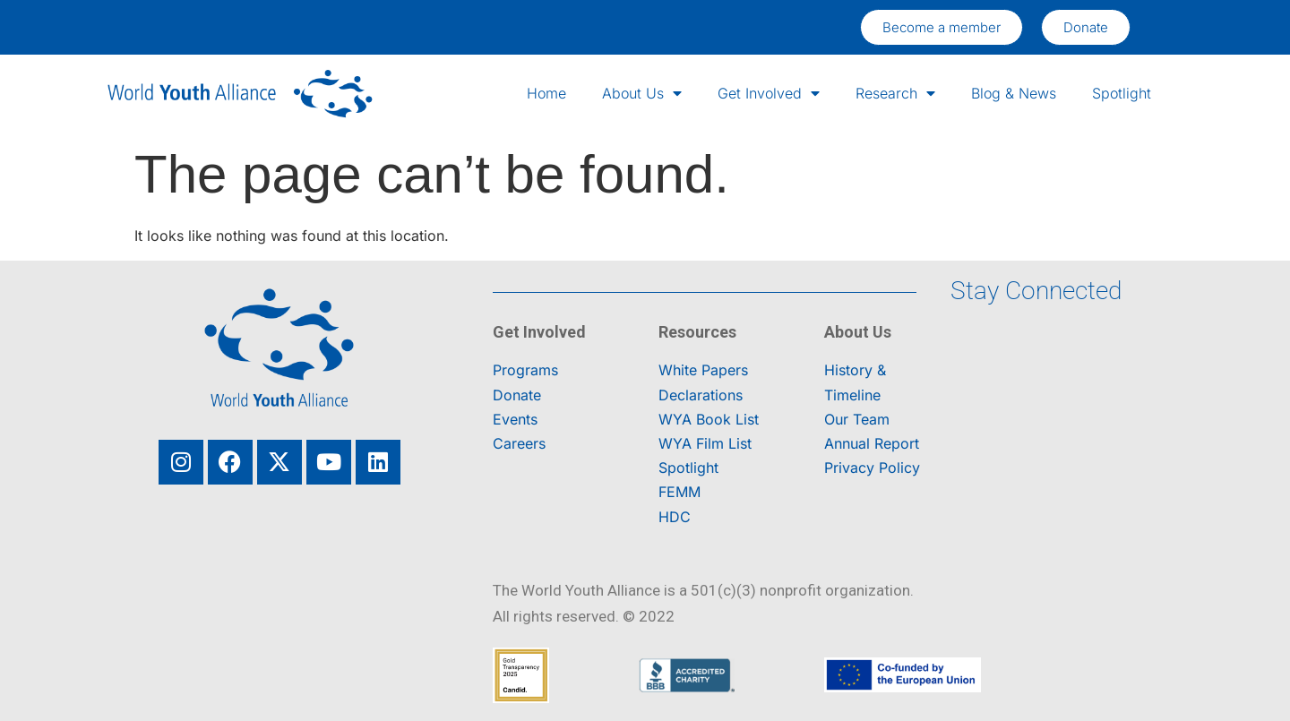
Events (515, 419)
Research (895, 93)
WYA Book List (708, 419)
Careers (519, 443)
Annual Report (871, 443)
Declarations (700, 395)
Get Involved (769, 93)
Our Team (857, 419)
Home (546, 93)
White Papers (703, 370)
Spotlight (1121, 93)
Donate (517, 395)
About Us (642, 93)
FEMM (679, 492)
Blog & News (1013, 93)
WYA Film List (705, 443)
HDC (674, 517)
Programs (525, 370)
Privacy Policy (872, 467)
